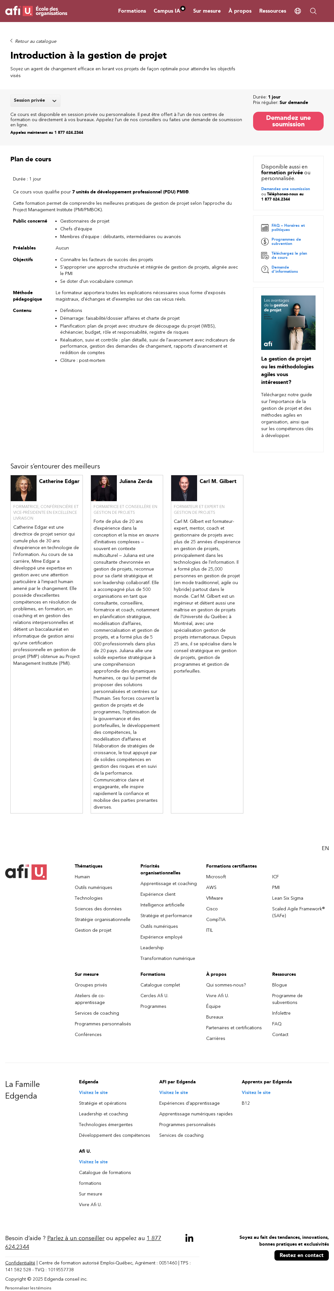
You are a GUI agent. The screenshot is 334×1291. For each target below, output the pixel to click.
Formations (132, 11)
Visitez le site (93, 1093)
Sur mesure (207, 11)
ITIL (209, 930)
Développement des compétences (114, 1135)
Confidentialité (20, 1263)
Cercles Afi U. (154, 996)
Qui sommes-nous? (226, 985)
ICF (275, 877)
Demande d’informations (279, 269)
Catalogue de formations (105, 1173)
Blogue (279, 985)
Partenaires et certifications (234, 1028)
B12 (246, 1103)
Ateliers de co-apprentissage (90, 999)
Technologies (89, 898)
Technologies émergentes (106, 1125)
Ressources (272, 11)
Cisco (212, 909)
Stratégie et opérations (103, 1103)
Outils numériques (93, 888)
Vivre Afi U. (217, 996)
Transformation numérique (167, 959)
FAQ (277, 1024)
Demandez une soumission (288, 121)
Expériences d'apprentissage (189, 1103)
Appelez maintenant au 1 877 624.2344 (46, 132)
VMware (214, 898)
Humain (82, 877)
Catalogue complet (160, 985)
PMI (276, 888)
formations (90, 1183)
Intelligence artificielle (162, 905)
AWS (211, 888)
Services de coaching (97, 1013)
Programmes (153, 1006)
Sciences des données (98, 909)
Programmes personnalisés (103, 1024)
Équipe (213, 1006)
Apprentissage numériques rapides (196, 1114)
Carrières (215, 1039)
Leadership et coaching (103, 1114)
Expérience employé (161, 937)
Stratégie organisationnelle (102, 920)
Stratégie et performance (166, 916)
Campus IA (169, 11)
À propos (239, 11)
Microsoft (216, 877)
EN (325, 849)
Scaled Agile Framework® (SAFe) (298, 912)
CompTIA (216, 920)
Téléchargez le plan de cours (284, 255)
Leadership (152, 948)
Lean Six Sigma (287, 898)
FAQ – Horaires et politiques (283, 228)
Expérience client (157, 894)
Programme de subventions (287, 999)
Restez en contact (302, 1255)
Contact (280, 1035)
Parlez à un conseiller (76, 1238)
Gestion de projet (93, 930)
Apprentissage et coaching (168, 884)
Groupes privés (91, 985)
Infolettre (281, 1013)
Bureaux (214, 1017)
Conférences (88, 1035)
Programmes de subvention (281, 241)
